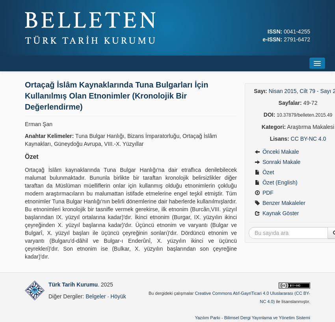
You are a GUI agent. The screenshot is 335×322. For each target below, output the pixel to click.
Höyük (118, 296)
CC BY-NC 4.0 (308, 139)
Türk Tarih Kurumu (73, 284)
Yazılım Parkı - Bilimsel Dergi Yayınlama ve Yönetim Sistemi (252, 317)
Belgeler (96, 296)
